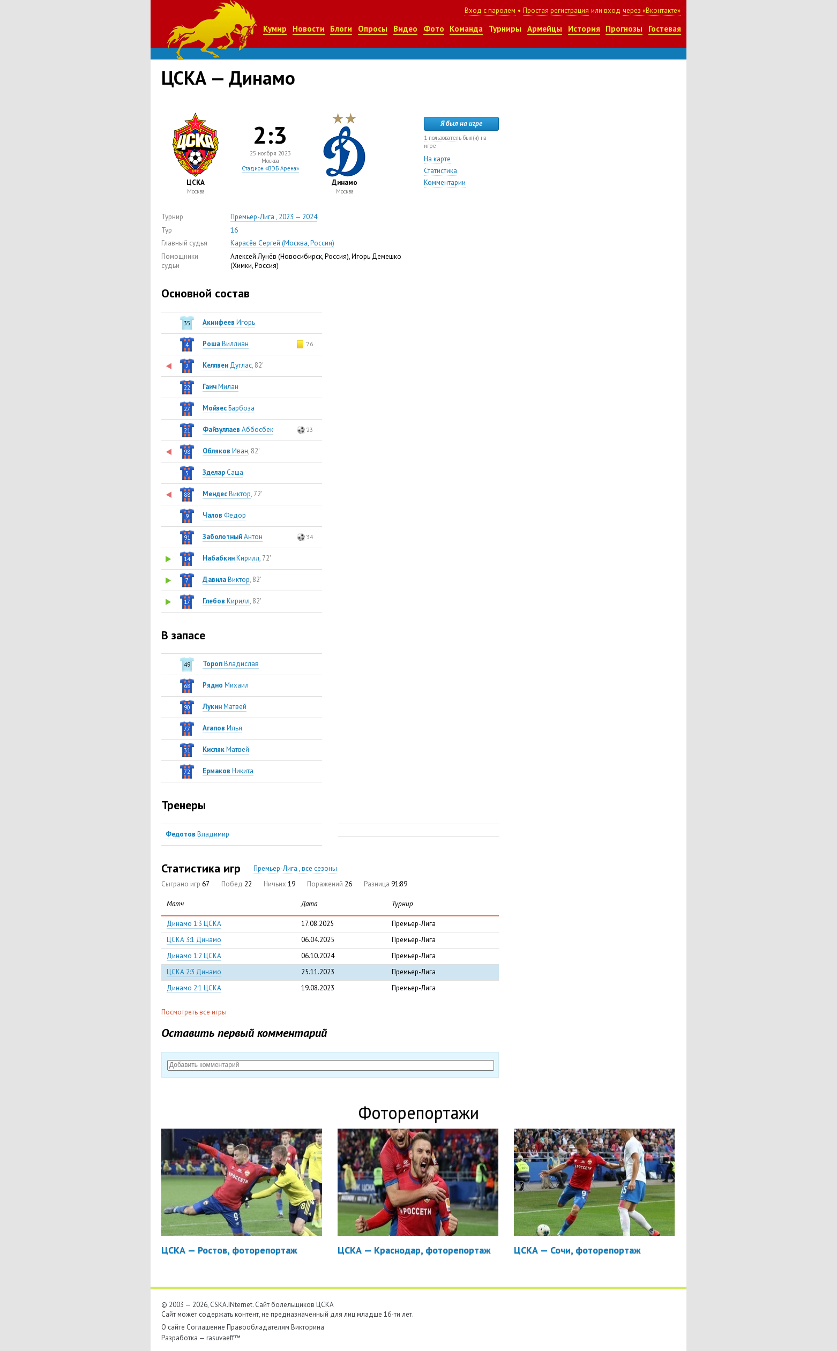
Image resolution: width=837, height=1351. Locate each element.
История (584, 29)
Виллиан (226, 343)
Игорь (229, 322)
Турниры (505, 29)
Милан (220, 386)
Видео (405, 29)
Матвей (224, 706)
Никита (228, 770)
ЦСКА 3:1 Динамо (194, 939)
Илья (222, 728)
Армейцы (544, 29)
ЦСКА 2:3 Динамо (194, 971)
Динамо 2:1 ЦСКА (194, 987)
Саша (223, 472)
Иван (225, 451)
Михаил (226, 685)
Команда (466, 29)
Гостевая (664, 29)
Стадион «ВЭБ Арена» (270, 168)
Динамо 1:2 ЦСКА (194, 955)
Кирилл (231, 558)
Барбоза (229, 408)
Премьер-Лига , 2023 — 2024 (273, 216)
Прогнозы (624, 29)
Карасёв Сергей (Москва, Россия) (282, 243)
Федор (224, 515)
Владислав (231, 663)
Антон (233, 536)
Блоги (341, 29)
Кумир (275, 29)
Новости (309, 29)
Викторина (307, 1327)
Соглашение (205, 1327)
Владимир (197, 834)
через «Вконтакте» (652, 10)
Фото (433, 29)
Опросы (372, 29)
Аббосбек (238, 429)
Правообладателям (258, 1327)
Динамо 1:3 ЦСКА (194, 923)
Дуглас (227, 365)
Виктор (227, 493)
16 (234, 230)
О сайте (173, 1327)
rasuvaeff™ (223, 1337)
